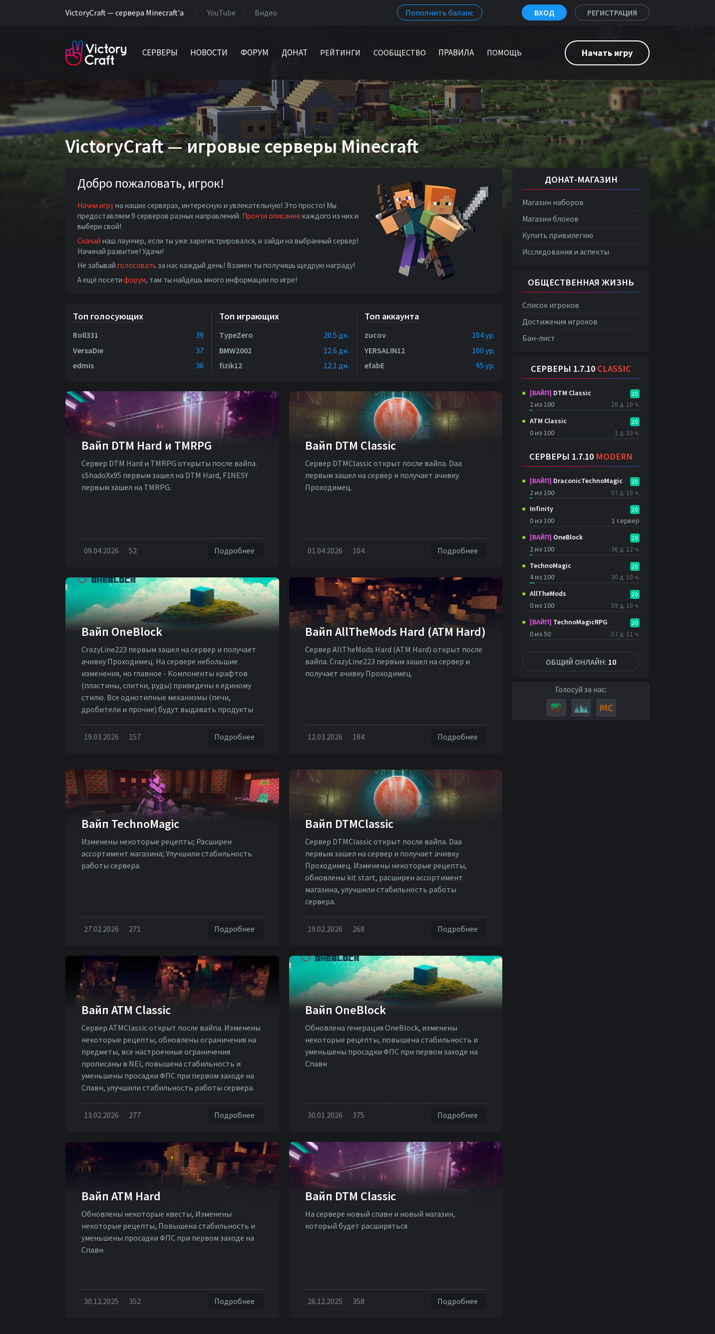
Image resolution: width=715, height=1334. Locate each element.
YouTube (219, 12)
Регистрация (612, 12)
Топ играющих (249, 316)
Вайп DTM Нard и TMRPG (146, 445)
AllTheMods (548, 593)
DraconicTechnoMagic (576, 480)
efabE (374, 365)
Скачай (89, 241)
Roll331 (85, 335)
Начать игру (607, 52)
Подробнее (235, 550)
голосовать (136, 265)
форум (135, 279)
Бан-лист (538, 338)
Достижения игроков (560, 321)
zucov (375, 335)
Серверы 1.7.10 (581, 368)
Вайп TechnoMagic (130, 823)
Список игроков (550, 305)
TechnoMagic (550, 565)
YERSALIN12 (384, 350)
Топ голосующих (108, 316)
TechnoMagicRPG (569, 621)
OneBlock (556, 537)
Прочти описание (271, 216)
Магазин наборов (553, 202)
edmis (83, 365)
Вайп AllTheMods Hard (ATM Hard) (395, 631)
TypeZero (236, 335)
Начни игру (95, 205)
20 (635, 393)
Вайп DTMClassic (349, 823)
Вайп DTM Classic (350, 445)
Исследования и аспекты (565, 252)
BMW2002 (235, 350)
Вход (544, 12)
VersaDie (88, 350)
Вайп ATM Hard (121, 1196)
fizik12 (230, 365)
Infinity (541, 508)
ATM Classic (548, 420)
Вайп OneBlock (121, 631)
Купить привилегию (557, 235)
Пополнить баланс (439, 12)
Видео (264, 12)
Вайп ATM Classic (126, 1010)
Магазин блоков (550, 219)
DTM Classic (560, 392)
